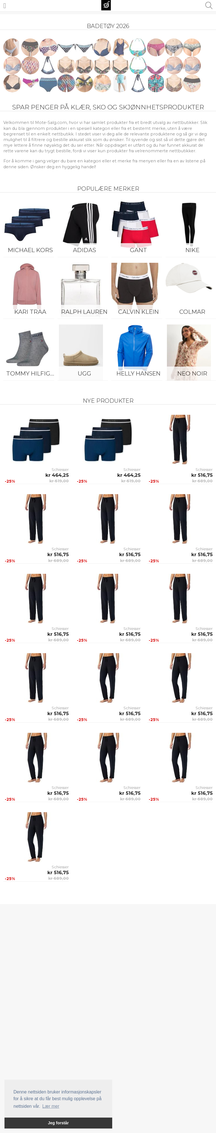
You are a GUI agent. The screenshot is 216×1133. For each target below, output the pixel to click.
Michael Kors (30, 250)
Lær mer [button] (50, 1106)
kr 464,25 (57, 475)
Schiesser (60, 469)
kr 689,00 (202, 481)
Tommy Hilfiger (32, 373)
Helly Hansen (138, 373)
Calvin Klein (138, 311)
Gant (138, 250)
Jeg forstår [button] (58, 1123)
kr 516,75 (202, 475)
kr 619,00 (59, 481)
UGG (84, 373)
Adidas (84, 250)
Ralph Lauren (84, 311)
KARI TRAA (30, 311)
